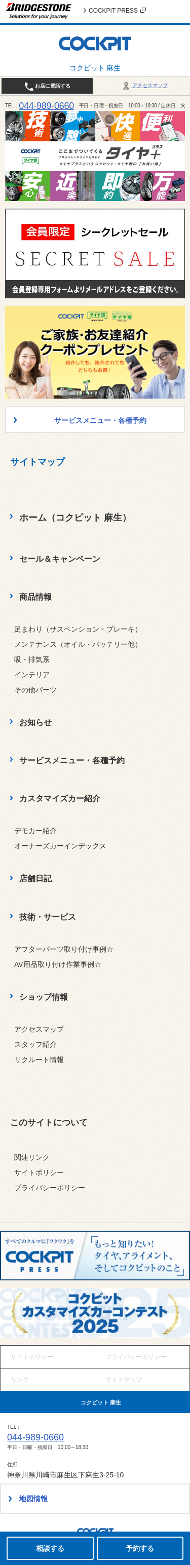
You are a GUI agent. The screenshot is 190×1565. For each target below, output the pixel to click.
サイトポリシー (39, 1172)
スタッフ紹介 (35, 1044)
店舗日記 (35, 878)
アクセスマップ (144, 85)
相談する (50, 1548)
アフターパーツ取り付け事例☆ (63, 949)
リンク (20, 1379)
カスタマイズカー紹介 (59, 798)
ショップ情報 (43, 997)
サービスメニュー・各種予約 (72, 760)
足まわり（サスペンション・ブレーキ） (78, 629)
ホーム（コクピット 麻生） (75, 518)
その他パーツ (35, 690)
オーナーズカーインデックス (60, 846)
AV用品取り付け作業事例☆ (57, 964)
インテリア (32, 675)
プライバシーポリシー (49, 1188)
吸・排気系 (32, 659)
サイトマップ (123, 1379)
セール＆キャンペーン (59, 559)
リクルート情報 (39, 1059)
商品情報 (35, 597)
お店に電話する (47, 87)
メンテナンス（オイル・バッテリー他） (78, 644)
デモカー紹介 (35, 831)
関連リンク (32, 1157)
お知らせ (35, 722)
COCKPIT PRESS (117, 10)
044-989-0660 (46, 106)
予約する (140, 1548)
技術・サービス (47, 917)
